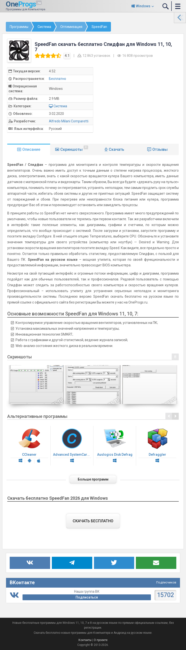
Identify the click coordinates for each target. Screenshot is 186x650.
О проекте (101, 640)
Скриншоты (74, 148)
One (21, 4)
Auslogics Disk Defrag (115, 446)
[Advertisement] (140, 101)
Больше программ (93, 479)
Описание (31, 149)
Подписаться (87, 597)
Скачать (116, 149)
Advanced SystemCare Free (73, 446)
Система (60, 106)
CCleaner (29, 446)
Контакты (85, 640)
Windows (143, 6)
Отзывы (160, 149)
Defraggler (157, 446)
